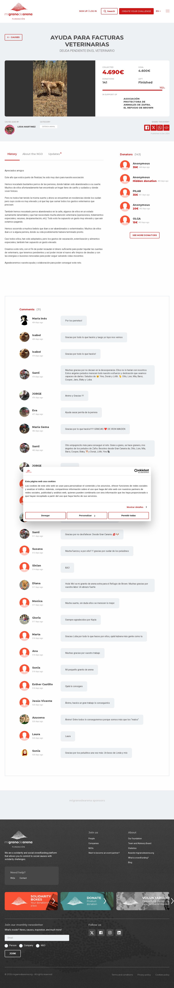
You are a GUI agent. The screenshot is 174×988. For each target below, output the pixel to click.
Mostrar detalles (135, 507)
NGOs (90, 848)
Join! (13, 953)
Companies (93, 843)
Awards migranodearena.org (141, 853)
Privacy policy (144, 974)
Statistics (132, 848)
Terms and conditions (122, 974)
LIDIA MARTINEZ (26, 126)
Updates (55, 154)
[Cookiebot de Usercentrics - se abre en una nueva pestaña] (136, 471)
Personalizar (87, 515)
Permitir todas (128, 515)
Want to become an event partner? (104, 853)
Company (28, 945)
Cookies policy (162, 974)
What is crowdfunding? (138, 858)
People (91, 838)
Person (12, 945)
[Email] (37, 938)
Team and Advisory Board (139, 843)
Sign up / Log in (88, 11)
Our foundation (135, 838)
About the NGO (32, 154)
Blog (130, 862)
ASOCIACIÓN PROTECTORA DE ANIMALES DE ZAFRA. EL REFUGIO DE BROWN (138, 103)
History (12, 154)
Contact (23, 878)
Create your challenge (136, 11)
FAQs (12, 878)
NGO (43, 945)
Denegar (45, 515)
